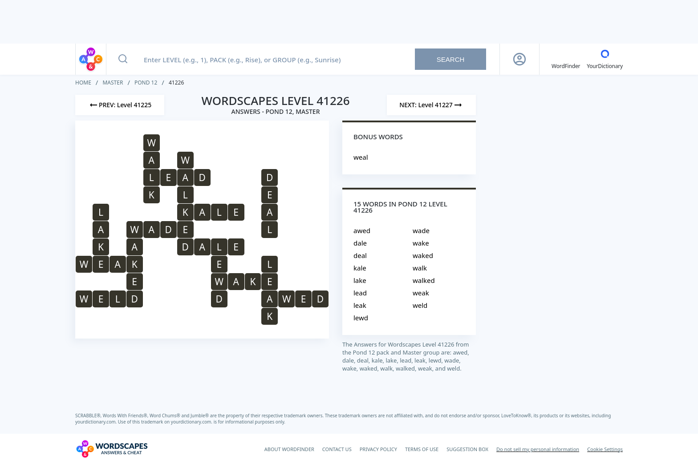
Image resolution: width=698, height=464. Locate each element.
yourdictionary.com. (96, 422)
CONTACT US (337, 449)
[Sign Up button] (519, 59)
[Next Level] (431, 105)
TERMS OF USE (421, 449)
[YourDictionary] (605, 59)
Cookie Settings (605, 449)
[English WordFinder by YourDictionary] (566, 59)
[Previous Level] (119, 105)
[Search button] (122, 59)
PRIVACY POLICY (378, 449)
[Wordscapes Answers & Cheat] (111, 449)
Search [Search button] (451, 59)
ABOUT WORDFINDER (289, 449)
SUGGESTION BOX (467, 449)
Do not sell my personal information (537, 449)
